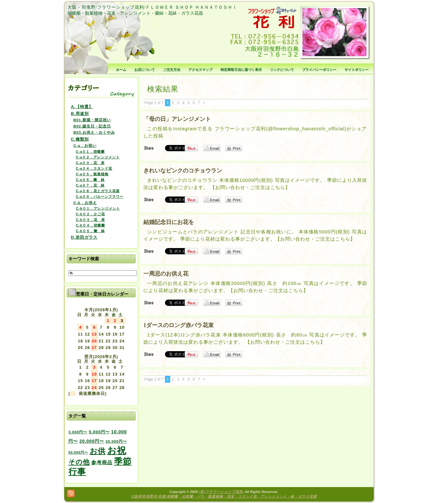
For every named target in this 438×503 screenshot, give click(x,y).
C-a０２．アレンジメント (98, 157)
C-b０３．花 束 (90, 220)
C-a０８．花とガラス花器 (98, 191)
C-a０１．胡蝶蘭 (90, 151)
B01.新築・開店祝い (92, 120)
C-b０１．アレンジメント (98, 208)
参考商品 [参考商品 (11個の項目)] (101, 462)
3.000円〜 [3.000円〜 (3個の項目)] (77, 432)
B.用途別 (80, 113)
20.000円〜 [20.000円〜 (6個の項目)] (91, 441)
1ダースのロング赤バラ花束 (178, 325)
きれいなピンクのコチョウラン (182, 170)
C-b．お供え (85, 203)
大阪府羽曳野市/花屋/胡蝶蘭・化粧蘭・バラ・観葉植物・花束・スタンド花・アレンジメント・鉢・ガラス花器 (224, 496)
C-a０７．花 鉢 (90, 185)
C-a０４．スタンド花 (94, 168)
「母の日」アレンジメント (177, 119)
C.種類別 (80, 139)
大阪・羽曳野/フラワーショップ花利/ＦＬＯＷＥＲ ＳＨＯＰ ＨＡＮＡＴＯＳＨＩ (152, 7)
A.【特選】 (82, 106)
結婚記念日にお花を (168, 222)
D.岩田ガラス (84, 237)
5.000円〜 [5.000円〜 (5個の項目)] (99, 432)
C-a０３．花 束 (90, 163)
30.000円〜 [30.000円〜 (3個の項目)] (116, 441)
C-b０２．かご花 (90, 214)
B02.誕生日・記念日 (92, 126)
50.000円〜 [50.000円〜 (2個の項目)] (78, 452)
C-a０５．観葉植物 (92, 174)
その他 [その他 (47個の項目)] (79, 462)
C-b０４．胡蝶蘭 (90, 225)
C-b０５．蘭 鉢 (90, 231)
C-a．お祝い (85, 145)
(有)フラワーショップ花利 (221, 492)
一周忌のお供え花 (165, 274)
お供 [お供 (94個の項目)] (98, 451)
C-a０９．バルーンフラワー (99, 196)
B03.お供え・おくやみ (94, 132)
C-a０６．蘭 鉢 (90, 180)
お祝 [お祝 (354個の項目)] (116, 450)
